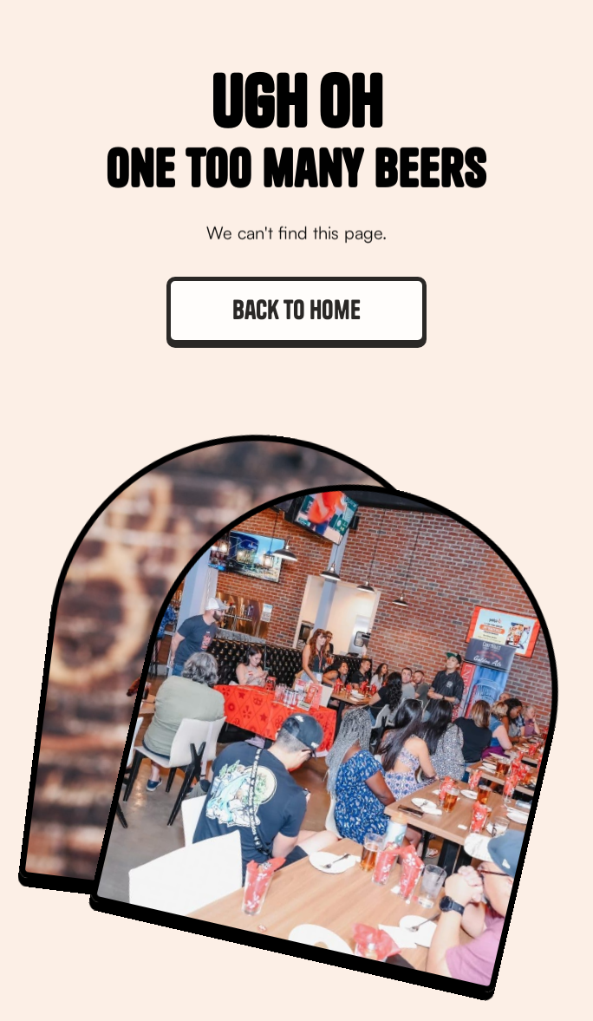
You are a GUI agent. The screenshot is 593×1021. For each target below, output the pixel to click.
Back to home (296, 309)
